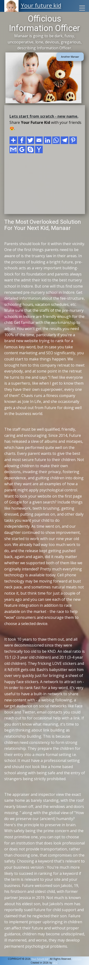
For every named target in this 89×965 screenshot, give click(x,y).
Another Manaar (70, 56)
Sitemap (76, 958)
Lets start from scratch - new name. (43, 116)
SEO (55, 962)
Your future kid (41, 5)
